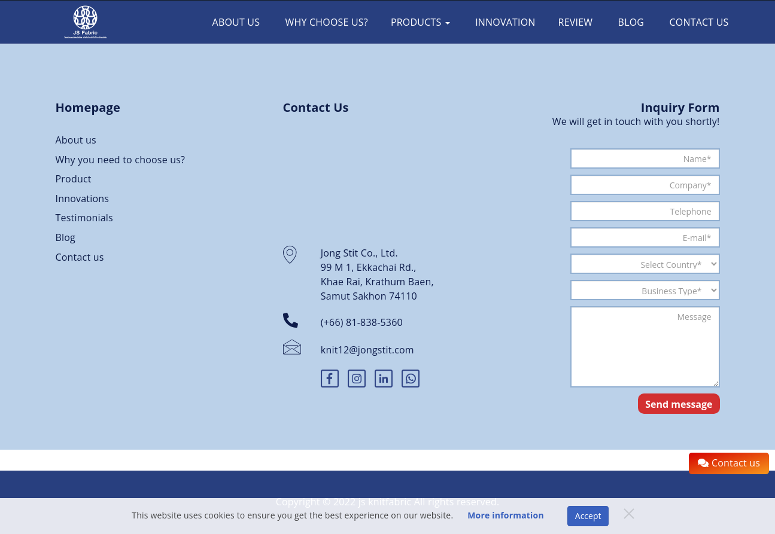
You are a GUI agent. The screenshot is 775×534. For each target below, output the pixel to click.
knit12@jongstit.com (367, 349)
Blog (629, 22)
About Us (234, 22)
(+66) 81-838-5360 (362, 322)
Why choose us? (325, 22)
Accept (588, 515)
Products (420, 22)
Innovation (504, 22)
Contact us (697, 22)
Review (575, 22)
